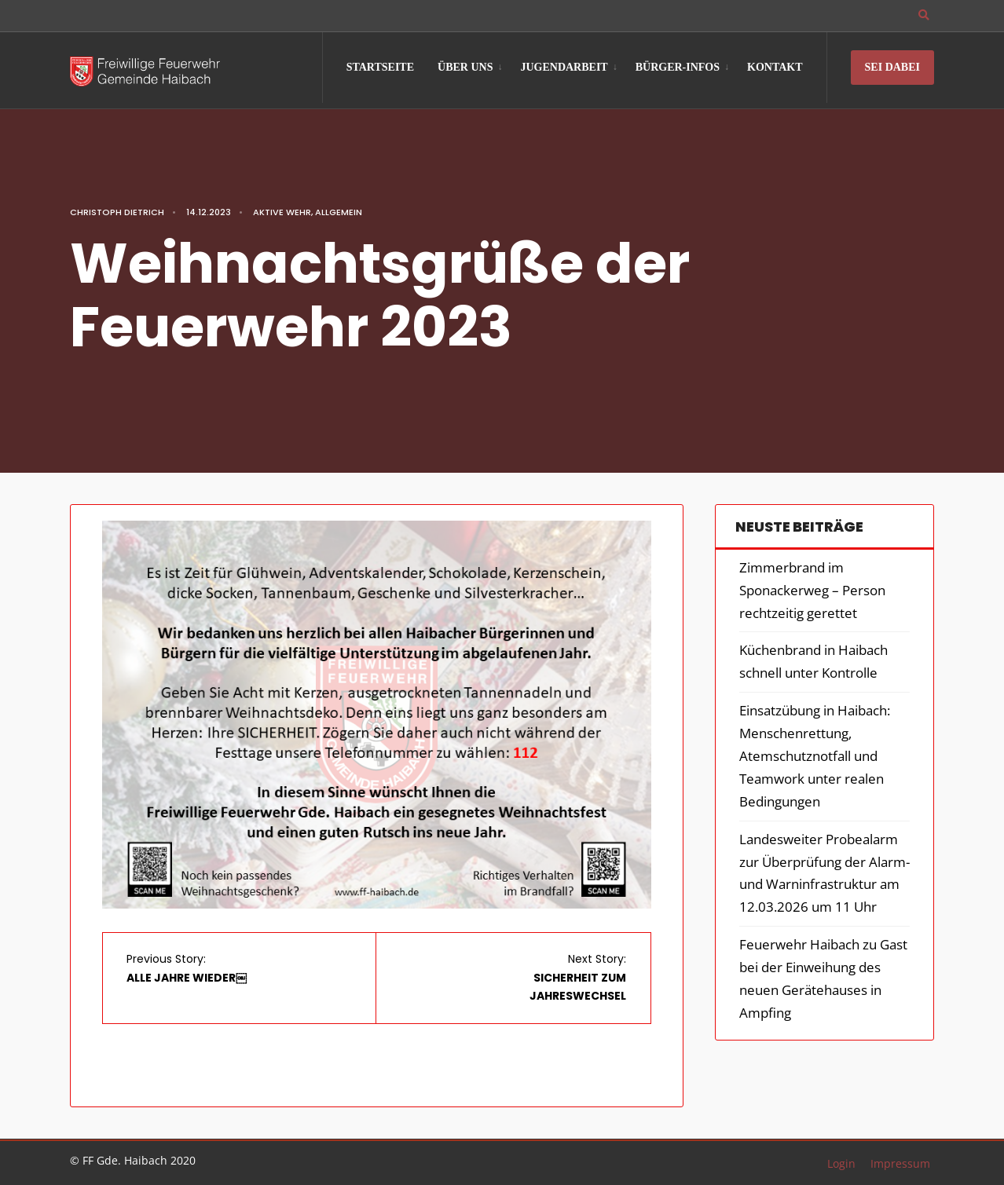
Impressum (900, 1163)
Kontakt (775, 67)
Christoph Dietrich (117, 212)
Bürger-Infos (678, 67)
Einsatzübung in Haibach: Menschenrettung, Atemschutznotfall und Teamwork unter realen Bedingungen (814, 755)
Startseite (380, 67)
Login (841, 1163)
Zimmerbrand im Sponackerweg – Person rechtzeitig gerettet (812, 590)
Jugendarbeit (563, 67)
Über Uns (465, 67)
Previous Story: (186, 968)
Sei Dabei (892, 67)
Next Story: (577, 977)
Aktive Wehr (282, 212)
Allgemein (338, 212)
